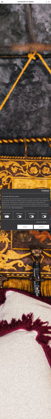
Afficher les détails (41, 222)
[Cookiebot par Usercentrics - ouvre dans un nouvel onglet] (42, 191)
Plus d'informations (17, 207)
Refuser (25, 226)
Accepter (41, 226)
